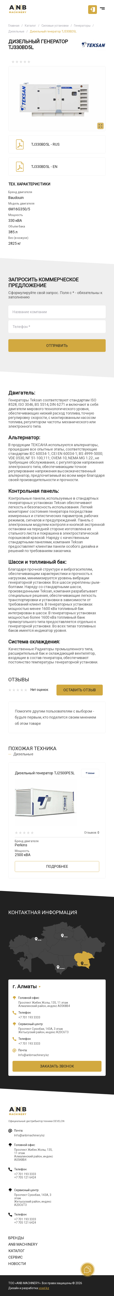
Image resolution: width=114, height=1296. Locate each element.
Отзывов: (91, 832)
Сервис (15, 1257)
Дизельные (16, 31)
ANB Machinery (23, 1244)
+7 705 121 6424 (25, 1177)
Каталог (30, 25)
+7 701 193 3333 (29, 1017)
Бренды (16, 1238)
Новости (17, 1263)
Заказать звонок (57, 1066)
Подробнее (57, 866)
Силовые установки (55, 25)
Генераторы (82, 25)
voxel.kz (44, 1288)
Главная (13, 25)
